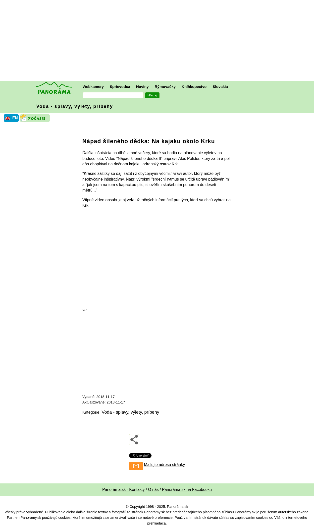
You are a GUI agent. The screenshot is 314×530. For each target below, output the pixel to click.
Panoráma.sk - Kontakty (123, 489)
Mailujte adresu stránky (164, 465)
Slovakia (220, 86)
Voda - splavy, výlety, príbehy (74, 106)
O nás (153, 489)
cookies (64, 518)
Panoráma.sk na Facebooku (187, 489)
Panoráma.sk (177, 507)
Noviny (142, 86)
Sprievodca (120, 86)
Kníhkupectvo (194, 86)
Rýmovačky (165, 86)
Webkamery (93, 86)
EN (15, 118)
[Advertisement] (158, 41)
